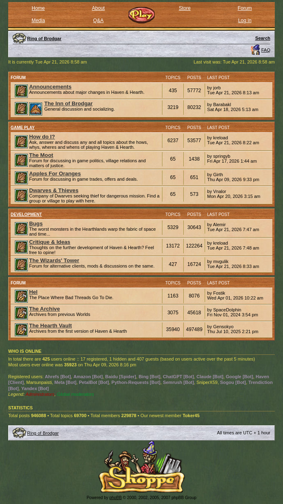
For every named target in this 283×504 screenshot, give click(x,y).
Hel (33, 292)
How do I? (42, 137)
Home (38, 8)
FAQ (265, 50)
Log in (244, 20)
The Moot (41, 155)
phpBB (116, 497)
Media (38, 20)
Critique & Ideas (49, 242)
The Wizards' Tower (54, 260)
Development (26, 214)
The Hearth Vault (50, 325)
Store (185, 8)
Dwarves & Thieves (53, 190)
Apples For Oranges (55, 173)
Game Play (23, 127)
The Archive (44, 309)
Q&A (98, 20)
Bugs (36, 223)
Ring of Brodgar (43, 433)
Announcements (50, 87)
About (98, 8)
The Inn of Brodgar (68, 103)
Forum (244, 8)
